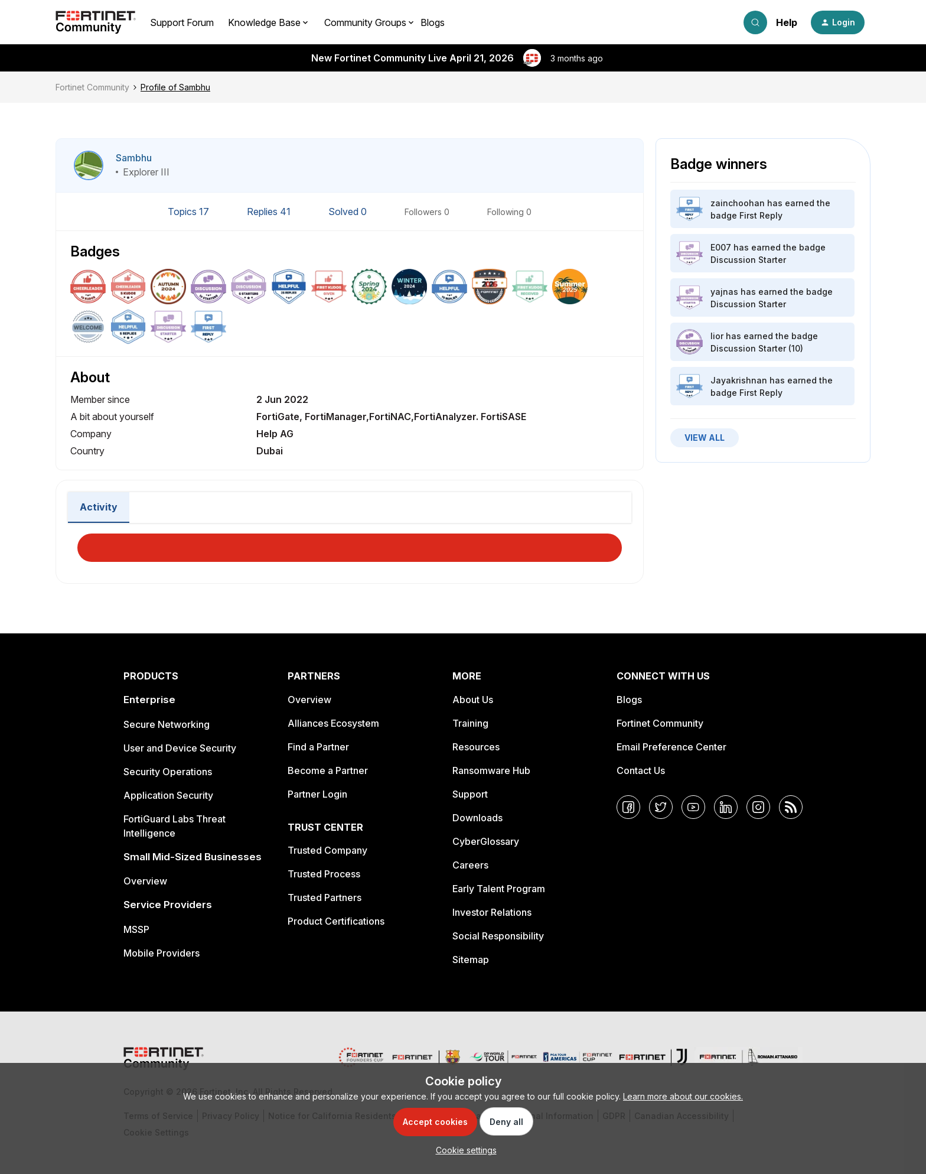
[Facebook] (628, 807)
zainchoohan (737, 203)
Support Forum (182, 22)
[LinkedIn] (726, 807)
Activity (99, 507)
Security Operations (167, 772)
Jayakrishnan (738, 380)
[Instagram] (758, 807)
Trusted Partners (324, 897)
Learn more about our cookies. (683, 1096)
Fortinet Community (92, 87)
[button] (838, 22)
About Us (472, 699)
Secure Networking (166, 724)
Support (470, 794)
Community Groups (365, 22)
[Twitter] (661, 807)
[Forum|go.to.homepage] (96, 22)
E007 (720, 247)
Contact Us (641, 770)
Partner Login (317, 794)
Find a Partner (318, 747)
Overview (145, 881)
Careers (470, 865)
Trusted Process (324, 874)
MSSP (136, 929)
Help (786, 22)
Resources (476, 747)
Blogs (432, 22)
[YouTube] (693, 807)
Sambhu (134, 158)
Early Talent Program (498, 889)
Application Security (168, 795)
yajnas (724, 292)
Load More (349, 544)
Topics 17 (189, 211)
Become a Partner (328, 770)
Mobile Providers (161, 953)
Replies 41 (270, 211)
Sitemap (470, 959)
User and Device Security (179, 748)
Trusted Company (327, 850)
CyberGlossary (485, 841)
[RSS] (791, 807)
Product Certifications (336, 921)
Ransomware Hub (491, 770)
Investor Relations (492, 912)
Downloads (477, 818)
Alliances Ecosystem (333, 723)
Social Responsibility (498, 936)
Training (470, 723)
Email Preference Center (671, 747)
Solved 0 (348, 211)
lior (716, 336)
